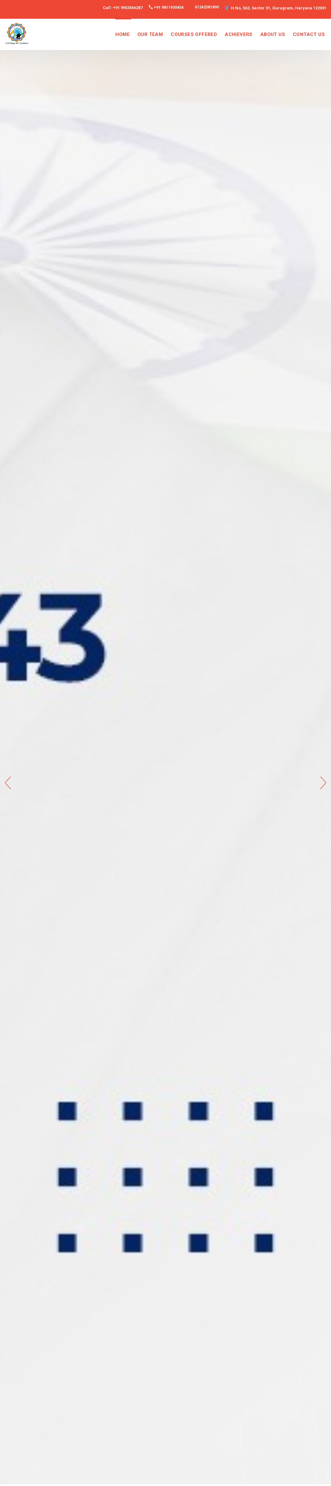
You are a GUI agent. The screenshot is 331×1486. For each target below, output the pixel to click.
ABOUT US (272, 34)
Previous (8, 783)
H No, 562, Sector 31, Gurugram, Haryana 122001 (278, 8)
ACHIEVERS (239, 34)
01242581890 (207, 7)
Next (323, 783)
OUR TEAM (150, 34)
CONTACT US (309, 34)
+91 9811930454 (168, 7)
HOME (122, 34)
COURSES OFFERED (194, 34)
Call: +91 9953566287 (123, 7)
